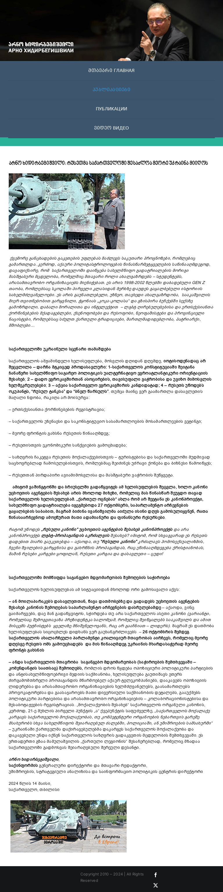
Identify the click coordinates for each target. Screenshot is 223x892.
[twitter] (155, 885)
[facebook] (155, 875)
